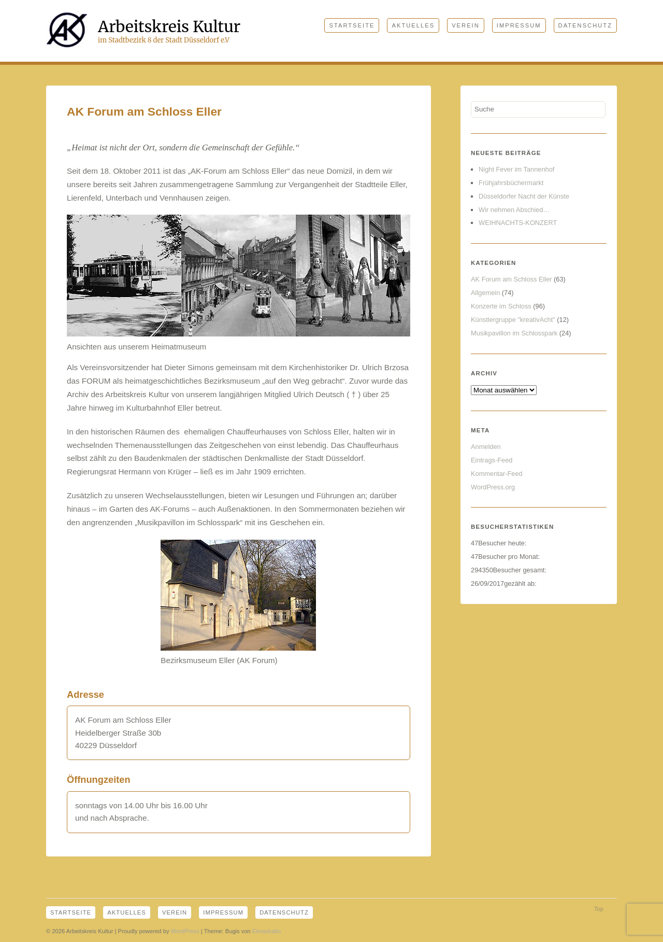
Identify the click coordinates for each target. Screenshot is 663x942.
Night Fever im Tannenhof (516, 169)
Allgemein (485, 293)
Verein (466, 25)
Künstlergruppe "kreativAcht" (513, 320)
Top (598, 909)
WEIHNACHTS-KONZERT (518, 223)
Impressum (519, 25)
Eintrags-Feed (491, 460)
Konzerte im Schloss (501, 306)
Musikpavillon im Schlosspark (514, 333)
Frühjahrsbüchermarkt (511, 183)
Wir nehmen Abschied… (514, 210)
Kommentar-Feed (497, 473)
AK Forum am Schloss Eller (511, 279)
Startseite (351, 25)
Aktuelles (413, 25)
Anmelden (486, 447)
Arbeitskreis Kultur (169, 26)
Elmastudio (266, 931)
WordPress (185, 931)
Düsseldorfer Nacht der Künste (524, 196)
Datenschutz (585, 25)
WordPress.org (493, 487)
